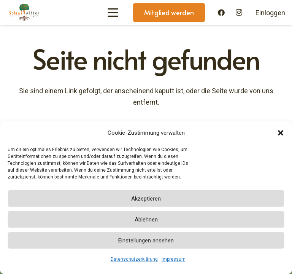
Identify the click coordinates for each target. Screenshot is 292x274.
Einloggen (270, 13)
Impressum (174, 259)
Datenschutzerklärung (134, 259)
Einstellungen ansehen (146, 240)
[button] (280, 133)
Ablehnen (146, 219)
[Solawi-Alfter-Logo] (24, 12)
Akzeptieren (146, 198)
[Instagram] (239, 12)
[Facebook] (221, 12)
